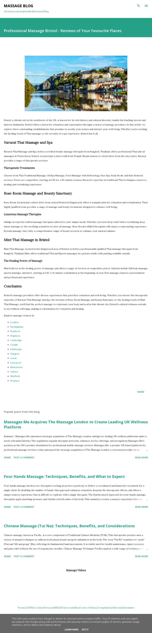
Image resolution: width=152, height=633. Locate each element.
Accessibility (72, 607)
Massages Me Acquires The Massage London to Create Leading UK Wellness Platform (76, 424)
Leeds (13, 358)
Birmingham (16, 326)
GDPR (29, 607)
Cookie (38, 607)
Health (28, 11)
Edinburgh (15, 349)
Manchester (16, 367)
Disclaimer (129, 607)
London (14, 322)
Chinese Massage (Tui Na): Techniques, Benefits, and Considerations (69, 525)
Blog (46, 11)
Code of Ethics (88, 607)
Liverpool (15, 362)
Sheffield (15, 376)
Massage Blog (18, 5)
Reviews (37, 11)
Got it (85, 629)
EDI (62, 607)
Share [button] (140, 391)
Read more (141, 457)
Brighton (15, 335)
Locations (17, 11)
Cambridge (16, 340)
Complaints (104, 607)
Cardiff (14, 344)
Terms (21, 607)
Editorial (116, 607)
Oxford (14, 371)
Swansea (14, 380)
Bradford (15, 331)
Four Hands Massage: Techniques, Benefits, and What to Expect (64, 476)
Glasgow (15, 353)
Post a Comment (24, 457)
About (7, 11)
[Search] (138, 6)
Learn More (71, 629)
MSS (55, 607)
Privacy (48, 607)
